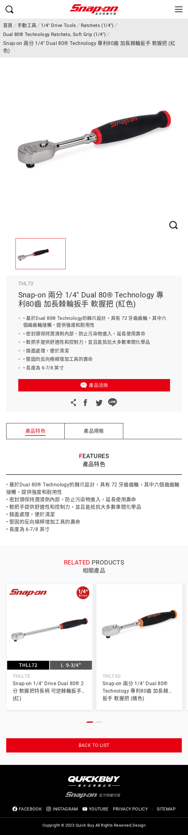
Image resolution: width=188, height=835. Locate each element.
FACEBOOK (27, 809)
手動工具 (27, 25)
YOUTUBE (95, 809)
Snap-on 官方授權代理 (94, 9)
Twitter (98, 402)
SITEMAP (166, 808)
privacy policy (130, 808)
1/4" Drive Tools (58, 25)
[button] (90, 722)
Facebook (85, 402)
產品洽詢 (98, 385)
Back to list (94, 745)
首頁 (8, 25)
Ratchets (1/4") (97, 25)
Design (139, 825)
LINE (112, 402)
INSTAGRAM (62, 809)
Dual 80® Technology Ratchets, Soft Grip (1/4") (54, 34)
